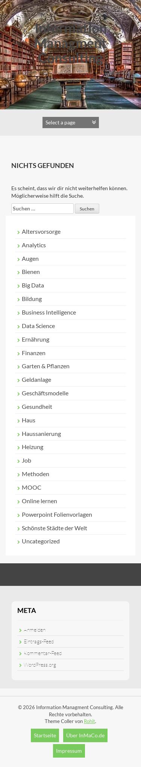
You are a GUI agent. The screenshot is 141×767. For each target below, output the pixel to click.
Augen (30, 258)
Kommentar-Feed (43, 653)
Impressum (69, 750)
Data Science (38, 325)
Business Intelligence (49, 312)
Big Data (33, 285)
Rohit (89, 721)
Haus (28, 420)
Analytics (34, 244)
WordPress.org (40, 664)
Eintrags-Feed (39, 641)
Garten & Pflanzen (46, 365)
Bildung (32, 298)
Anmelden (34, 629)
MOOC (31, 487)
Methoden (35, 473)
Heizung (32, 446)
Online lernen (39, 500)
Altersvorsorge (41, 231)
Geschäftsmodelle (45, 392)
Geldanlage (36, 379)
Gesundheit (37, 406)
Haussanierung (41, 433)
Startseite (45, 735)
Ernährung (35, 339)
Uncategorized (41, 541)
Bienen (31, 271)
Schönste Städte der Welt (54, 527)
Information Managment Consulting (70, 43)
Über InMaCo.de (85, 735)
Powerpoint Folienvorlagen (57, 514)
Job (26, 460)
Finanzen (33, 352)
